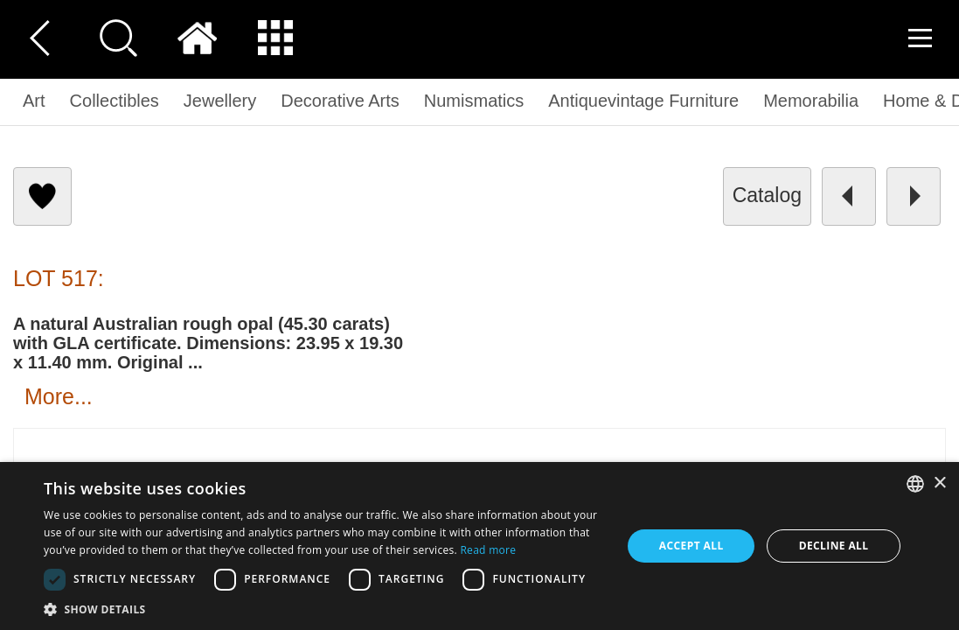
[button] (42, 587)
